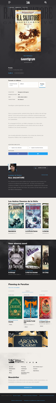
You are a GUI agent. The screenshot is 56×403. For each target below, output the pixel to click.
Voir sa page (44, 174)
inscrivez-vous (28, 387)
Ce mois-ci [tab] (28, 290)
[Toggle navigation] (10, 2)
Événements (12, 368)
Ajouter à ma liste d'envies (35, 147)
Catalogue (12, 7)
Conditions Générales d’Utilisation (30, 395)
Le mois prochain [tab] (44, 290)
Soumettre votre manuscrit (25, 373)
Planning (23, 366)
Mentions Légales (17, 395)
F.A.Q (10, 370)
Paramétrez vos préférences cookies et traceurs (34, 400)
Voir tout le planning (13, 287)
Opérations (36, 370)
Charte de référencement (16, 400)
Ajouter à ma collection (15, 147)
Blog (10, 372)
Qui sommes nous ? (38, 366)
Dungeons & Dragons (23, 92)
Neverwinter (18, 7)
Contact (35, 368)
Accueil (11, 366)
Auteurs (23, 370)
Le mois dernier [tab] (11, 290)
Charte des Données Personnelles (46, 395)
